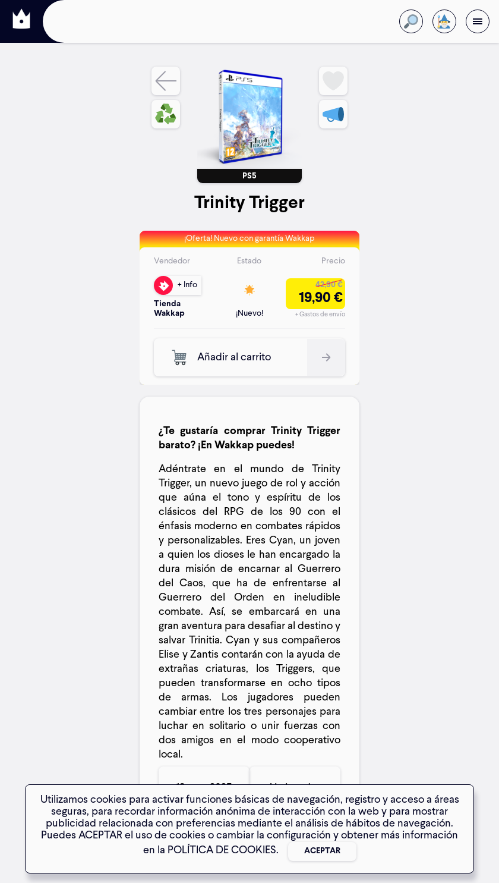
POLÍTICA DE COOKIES (222, 850)
